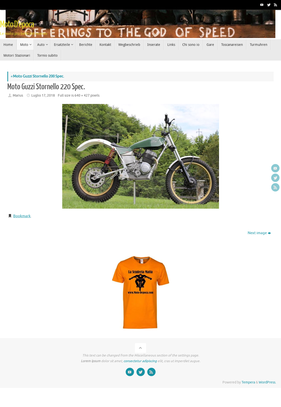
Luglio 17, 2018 (43, 95)
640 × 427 (82, 95)
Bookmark (22, 216)
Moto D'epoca (17, 24)
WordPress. (267, 382)
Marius (18, 95)
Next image (259, 233)
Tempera (248, 382)
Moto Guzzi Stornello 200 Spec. (37, 76)
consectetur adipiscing (140, 361)
